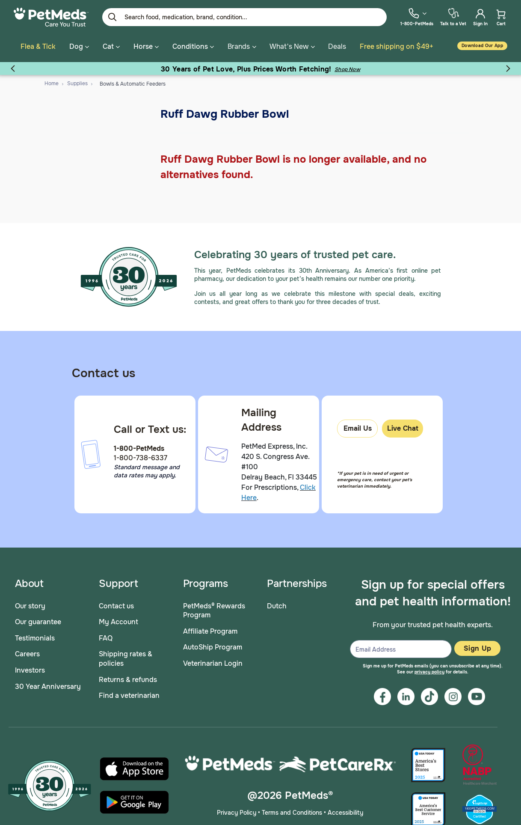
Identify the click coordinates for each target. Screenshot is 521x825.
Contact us (116, 604)
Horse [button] (146, 46)
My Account (118, 620)
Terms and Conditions (292, 811)
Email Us (357, 427)
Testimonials (35, 636)
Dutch (277, 604)
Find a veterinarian (129, 694)
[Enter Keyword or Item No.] (244, 17)
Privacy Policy (236, 811)
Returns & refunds (128, 677)
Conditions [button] (193, 46)
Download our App (482, 45)
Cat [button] (111, 46)
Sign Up (477, 647)
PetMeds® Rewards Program (214, 609)
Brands (239, 46)
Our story (30, 604)
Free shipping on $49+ (396, 46)
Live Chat (402, 427)
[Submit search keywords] (112, 17)
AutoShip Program (212, 645)
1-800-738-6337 (140, 456)
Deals (337, 46)
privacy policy (429, 670)
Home (51, 82)
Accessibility (345, 811)
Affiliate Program (210, 629)
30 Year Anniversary (48, 684)
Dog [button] (79, 46)
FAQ (105, 636)
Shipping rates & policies (125, 657)
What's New (288, 46)
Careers (27, 652)
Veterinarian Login (213, 662)
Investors (30, 668)
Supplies (77, 82)
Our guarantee (38, 620)
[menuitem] (416, 17)
